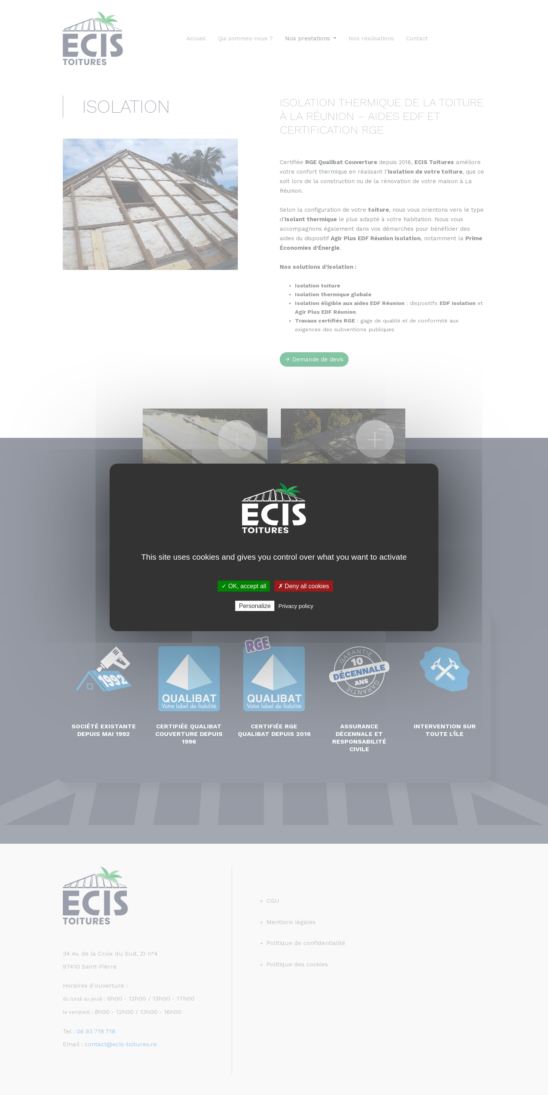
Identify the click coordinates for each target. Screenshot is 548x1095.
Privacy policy (296, 606)
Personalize (255, 606)
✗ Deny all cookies (303, 586)
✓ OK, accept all (243, 586)
